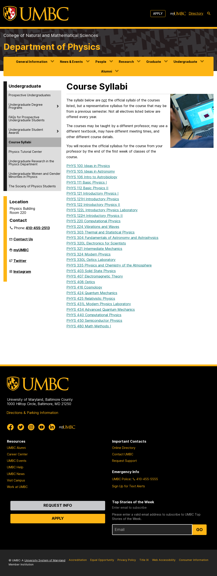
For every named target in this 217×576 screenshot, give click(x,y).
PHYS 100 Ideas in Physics (88, 166)
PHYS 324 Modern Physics (88, 254)
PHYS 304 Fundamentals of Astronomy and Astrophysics (112, 237)
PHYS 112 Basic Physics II (87, 188)
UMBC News (16, 474)
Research (126, 61)
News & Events (71, 61)
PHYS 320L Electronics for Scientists (96, 243)
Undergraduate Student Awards (26, 131)
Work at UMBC (17, 487)
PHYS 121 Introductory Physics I (92, 193)
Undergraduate (185, 61)
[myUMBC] (178, 13)
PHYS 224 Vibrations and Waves (92, 226)
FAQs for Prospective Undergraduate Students (27, 118)
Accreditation (78, 560)
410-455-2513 (38, 228)
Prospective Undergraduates (30, 95)
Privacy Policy (126, 560)
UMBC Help (15, 467)
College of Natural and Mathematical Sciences (50, 35)
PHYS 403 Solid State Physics (91, 271)
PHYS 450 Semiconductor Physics (94, 320)
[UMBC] (36, 13)
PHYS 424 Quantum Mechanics (91, 293)
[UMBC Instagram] (31, 427)
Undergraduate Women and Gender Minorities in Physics (34, 175)
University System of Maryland (44, 560)
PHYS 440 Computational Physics (93, 315)
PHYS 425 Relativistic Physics (90, 298)
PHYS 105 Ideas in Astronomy (90, 171)
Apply (158, 13)
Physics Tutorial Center (25, 151)
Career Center (17, 454)
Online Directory (123, 448)
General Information (31, 61)
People (100, 61)
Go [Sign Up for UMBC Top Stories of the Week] (199, 529)
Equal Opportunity (102, 560)
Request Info (57, 505)
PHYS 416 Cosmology (84, 287)
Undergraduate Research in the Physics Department (31, 162)
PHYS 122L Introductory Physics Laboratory (102, 210)
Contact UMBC (122, 454)
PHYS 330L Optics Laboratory (91, 259)
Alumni (106, 71)
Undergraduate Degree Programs (26, 106)
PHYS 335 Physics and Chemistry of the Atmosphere (109, 265)
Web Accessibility (163, 560)
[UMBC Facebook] (10, 427)
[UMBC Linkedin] (52, 427)
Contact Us (23, 239)
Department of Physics (51, 46)
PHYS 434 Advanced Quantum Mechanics (100, 309)
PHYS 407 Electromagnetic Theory (94, 276)
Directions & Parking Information (32, 412)
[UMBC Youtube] (41, 427)
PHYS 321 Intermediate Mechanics (94, 248)
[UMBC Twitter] (21, 427)
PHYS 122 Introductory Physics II (93, 204)
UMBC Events (16, 460)
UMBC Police (121, 479)
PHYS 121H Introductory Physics (92, 199)
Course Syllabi (20, 142)
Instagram (22, 273)
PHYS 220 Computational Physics (93, 221)
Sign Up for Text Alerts (128, 486)
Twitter (19, 262)
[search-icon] (209, 13)
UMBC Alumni (16, 448)
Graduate (153, 61)
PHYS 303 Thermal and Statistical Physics (100, 232)
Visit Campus (16, 480)
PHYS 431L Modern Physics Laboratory (98, 304)
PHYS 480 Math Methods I (88, 326)
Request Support (124, 460)
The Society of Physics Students (32, 186)
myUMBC (21, 251)
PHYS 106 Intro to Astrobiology (91, 177)
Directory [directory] (196, 13)
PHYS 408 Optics (80, 282)
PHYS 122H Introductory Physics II (94, 215)
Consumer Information (193, 560)
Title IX (144, 560)
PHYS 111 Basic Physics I (86, 182)
